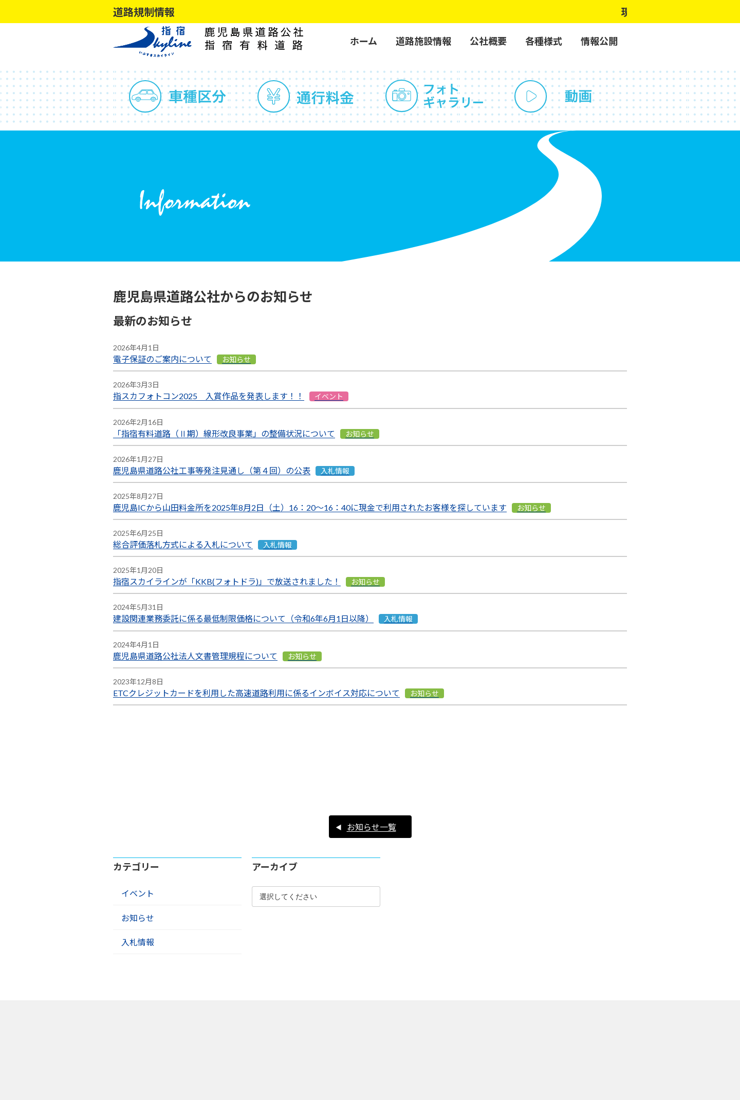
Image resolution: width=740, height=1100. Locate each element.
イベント (137, 846)
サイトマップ (562, 970)
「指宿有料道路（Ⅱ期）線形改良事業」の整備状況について (224, 433)
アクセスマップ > (440, 1073)
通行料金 (306, 96)
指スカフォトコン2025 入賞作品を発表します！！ (208, 396)
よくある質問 (177, 970)
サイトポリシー (306, 970)
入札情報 (137, 895)
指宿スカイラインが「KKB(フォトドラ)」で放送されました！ (227, 581)
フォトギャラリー (434, 96)
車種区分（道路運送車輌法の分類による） (177, 96)
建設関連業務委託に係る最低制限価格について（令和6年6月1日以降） (243, 618)
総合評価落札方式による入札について (183, 544)
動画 (562, 96)
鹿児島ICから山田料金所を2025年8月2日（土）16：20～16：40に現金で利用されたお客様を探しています (310, 507)
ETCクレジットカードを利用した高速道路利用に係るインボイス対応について (256, 693)
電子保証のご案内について (162, 359)
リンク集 (434, 970)
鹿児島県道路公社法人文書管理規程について (195, 656)
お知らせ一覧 (371, 780)
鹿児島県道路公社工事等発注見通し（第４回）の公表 (211, 470)
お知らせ (137, 871)
